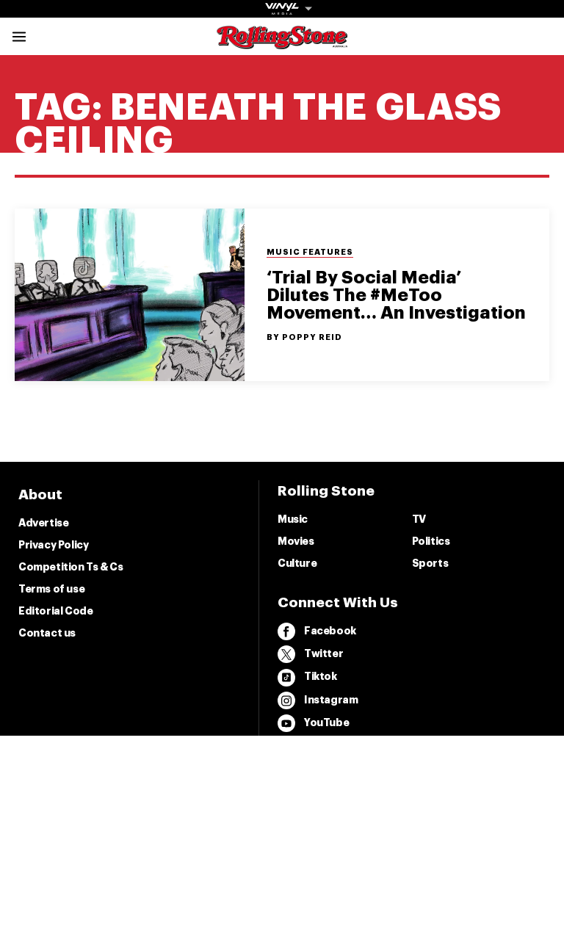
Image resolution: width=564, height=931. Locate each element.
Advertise (43, 523)
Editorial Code (55, 611)
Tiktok (307, 678)
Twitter (310, 654)
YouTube (313, 723)
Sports (430, 563)
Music (293, 519)
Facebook (317, 631)
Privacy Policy (53, 545)
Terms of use (51, 589)
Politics (431, 541)
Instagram (318, 700)
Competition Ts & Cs (70, 567)
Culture (297, 563)
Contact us (47, 633)
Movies (296, 541)
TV (419, 519)
